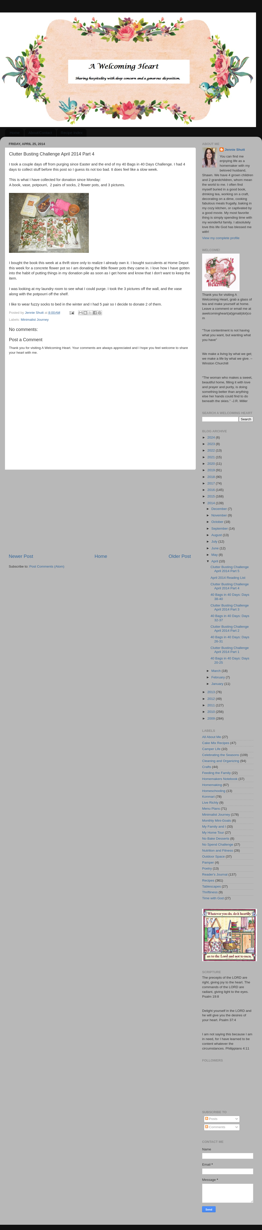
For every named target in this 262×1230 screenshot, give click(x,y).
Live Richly (210, 802)
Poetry (207, 868)
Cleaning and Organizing (220, 761)
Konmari (208, 796)
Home (15, 133)
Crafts (206, 767)
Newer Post (21, 556)
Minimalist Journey (35, 319)
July (214, 541)
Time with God (213, 898)
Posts (211, 1119)
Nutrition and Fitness (217, 850)
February (218, 677)
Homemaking (212, 785)
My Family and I (214, 826)
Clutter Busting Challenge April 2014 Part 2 (230, 628)
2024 (211, 437)
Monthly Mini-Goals (216, 820)
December (219, 509)
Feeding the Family (216, 773)
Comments (215, 1127)
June (215, 548)
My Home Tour (213, 832)
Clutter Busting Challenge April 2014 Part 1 (230, 650)
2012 (211, 699)
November (219, 515)
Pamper (208, 862)
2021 (211, 457)
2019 (211, 470)
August (217, 535)
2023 (211, 444)
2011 (211, 705)
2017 (211, 483)
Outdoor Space (213, 856)
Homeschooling (213, 791)
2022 (211, 450)
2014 (211, 503)
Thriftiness (210, 892)
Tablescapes (211, 886)
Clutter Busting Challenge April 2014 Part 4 (230, 586)
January (217, 684)
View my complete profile (221, 238)
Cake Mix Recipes (215, 743)
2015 (211, 496)
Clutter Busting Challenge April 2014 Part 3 (230, 607)
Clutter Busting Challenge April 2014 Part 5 (230, 569)
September (220, 528)
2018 (211, 477)
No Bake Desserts (215, 838)
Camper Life (211, 749)
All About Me (211, 737)
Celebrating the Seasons (220, 755)
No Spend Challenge (217, 844)
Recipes (208, 880)
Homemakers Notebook (220, 779)
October (217, 522)
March (216, 671)
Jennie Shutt (235, 150)
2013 (211, 692)
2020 (211, 463)
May (215, 555)
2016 (211, 490)
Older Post (180, 556)
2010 (211, 712)
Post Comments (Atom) (46, 566)
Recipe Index (72, 133)
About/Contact (40, 133)
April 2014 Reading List (228, 578)
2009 (211, 718)
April (215, 561)
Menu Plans (211, 808)
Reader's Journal (215, 874)
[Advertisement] (100, 511)
